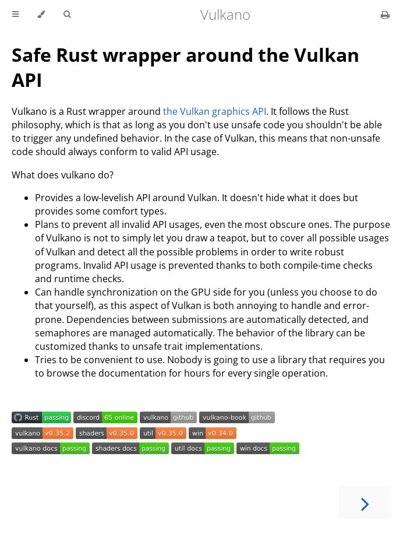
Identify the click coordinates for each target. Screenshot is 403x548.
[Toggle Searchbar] (67, 14)
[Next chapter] (365, 503)
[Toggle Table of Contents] (15, 14)
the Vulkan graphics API (214, 111)
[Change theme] (41, 14)
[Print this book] (385, 14)
